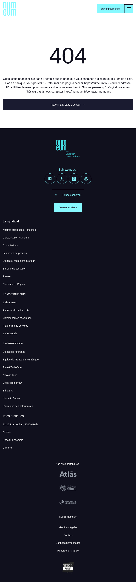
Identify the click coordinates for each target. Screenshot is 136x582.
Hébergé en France (68, 550)
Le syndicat (11, 221)
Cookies (68, 535)
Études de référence (14, 351)
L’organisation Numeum (16, 237)
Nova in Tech (10, 375)
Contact (7, 432)
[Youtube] (74, 178)
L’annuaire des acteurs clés (18, 406)
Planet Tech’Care (12, 367)
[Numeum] (10, 9)
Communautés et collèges (17, 318)
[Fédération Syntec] (68, 488)
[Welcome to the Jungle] (86, 178)
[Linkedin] (50, 178)
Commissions (10, 245)
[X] (62, 178)
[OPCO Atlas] (68, 474)
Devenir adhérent (110, 8)
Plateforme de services (15, 325)
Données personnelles (68, 542)
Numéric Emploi (11, 398)
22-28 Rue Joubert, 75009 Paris (20, 424)
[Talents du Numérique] (68, 502)
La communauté (14, 294)
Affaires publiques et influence (19, 229)
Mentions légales (68, 527)
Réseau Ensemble (13, 440)
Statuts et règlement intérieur (19, 260)
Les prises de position (15, 253)
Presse (7, 276)
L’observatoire (13, 343)
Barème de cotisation (14, 268)
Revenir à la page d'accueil (68, 104)
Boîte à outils (10, 333)
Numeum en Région (14, 284)
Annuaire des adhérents (16, 310)
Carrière (7, 447)
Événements (10, 302)
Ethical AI (8, 390)
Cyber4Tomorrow (12, 382)
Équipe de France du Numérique (21, 359)
